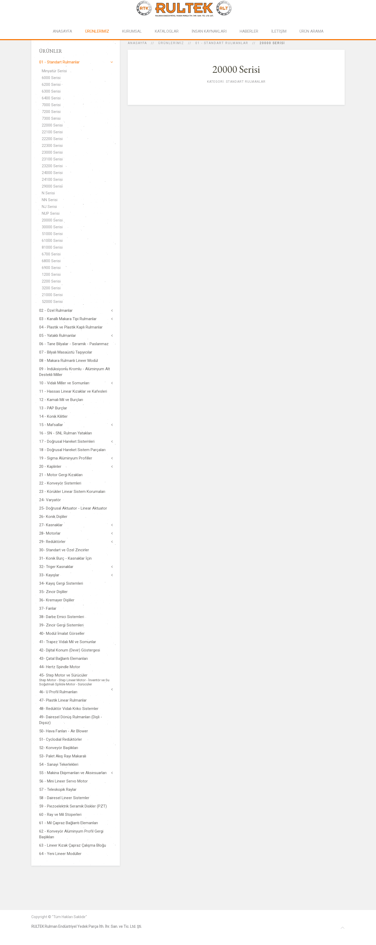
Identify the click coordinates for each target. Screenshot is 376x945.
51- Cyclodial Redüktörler (60, 739)
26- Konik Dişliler (53, 516)
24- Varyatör (50, 500)
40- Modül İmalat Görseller (62, 633)
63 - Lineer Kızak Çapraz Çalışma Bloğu (72, 845)
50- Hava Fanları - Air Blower (63, 731)
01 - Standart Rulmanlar (221, 43)
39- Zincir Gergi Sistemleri (61, 625)
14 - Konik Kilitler (53, 416)
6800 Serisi (51, 261)
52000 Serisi (52, 301)
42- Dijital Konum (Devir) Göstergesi (69, 650)
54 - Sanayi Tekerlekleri (58, 764)
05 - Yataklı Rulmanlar (57, 335)
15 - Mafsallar (51, 424)
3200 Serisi (51, 288)
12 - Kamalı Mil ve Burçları (61, 399)
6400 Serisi (51, 98)
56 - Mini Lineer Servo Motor (63, 781)
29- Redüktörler (52, 541)
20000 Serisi (52, 220)
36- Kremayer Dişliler (56, 600)
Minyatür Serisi (54, 71)
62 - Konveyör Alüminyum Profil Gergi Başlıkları (71, 834)
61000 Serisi (52, 240)
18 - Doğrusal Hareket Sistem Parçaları (72, 449)
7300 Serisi (51, 118)
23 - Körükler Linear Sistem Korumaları (72, 491)
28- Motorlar (50, 533)
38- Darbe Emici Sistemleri (61, 616)
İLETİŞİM (278, 31)
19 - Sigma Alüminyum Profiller (65, 458)
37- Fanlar (47, 608)
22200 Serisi (52, 138)
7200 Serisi (51, 111)
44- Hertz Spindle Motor (59, 667)
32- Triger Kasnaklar (56, 566)
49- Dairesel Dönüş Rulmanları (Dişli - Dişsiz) (70, 720)
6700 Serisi (51, 254)
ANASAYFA (62, 31)
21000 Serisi (52, 294)
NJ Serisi (49, 206)
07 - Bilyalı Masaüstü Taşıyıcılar (65, 352)
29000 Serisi (52, 186)
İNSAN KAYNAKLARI (209, 31)
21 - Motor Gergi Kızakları (61, 474)
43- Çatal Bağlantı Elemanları (63, 658)
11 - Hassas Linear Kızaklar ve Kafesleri (73, 391)
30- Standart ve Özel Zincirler (64, 550)
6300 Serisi (51, 91)
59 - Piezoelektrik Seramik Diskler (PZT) (73, 806)
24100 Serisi (52, 179)
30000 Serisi (52, 227)
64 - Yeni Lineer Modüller (60, 853)
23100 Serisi (52, 159)
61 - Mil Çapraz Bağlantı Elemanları (68, 823)
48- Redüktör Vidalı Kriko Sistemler (68, 708)
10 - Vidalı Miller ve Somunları (64, 383)
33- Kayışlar (49, 575)
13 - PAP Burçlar (53, 408)
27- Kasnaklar (51, 525)
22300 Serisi (52, 145)
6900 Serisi (51, 267)
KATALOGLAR (167, 31)
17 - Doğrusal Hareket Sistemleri (67, 441)
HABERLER (249, 31)
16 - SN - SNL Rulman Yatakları (65, 433)
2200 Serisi (51, 281)
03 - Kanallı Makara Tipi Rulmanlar (68, 318)
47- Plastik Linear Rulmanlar (63, 700)
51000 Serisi (52, 233)
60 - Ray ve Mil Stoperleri (60, 814)
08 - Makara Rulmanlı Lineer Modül (68, 360)
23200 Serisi (52, 166)
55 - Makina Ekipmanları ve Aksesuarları (73, 772)
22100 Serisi (52, 132)
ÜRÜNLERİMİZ (97, 31)
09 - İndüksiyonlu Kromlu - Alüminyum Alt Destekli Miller (74, 372)
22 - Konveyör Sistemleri (60, 483)
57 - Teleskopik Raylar (58, 789)
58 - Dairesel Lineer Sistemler (64, 798)
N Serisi (48, 193)
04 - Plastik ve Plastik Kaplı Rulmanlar (71, 327)
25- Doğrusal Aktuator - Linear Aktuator (73, 508)
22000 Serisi (52, 125)
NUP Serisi (51, 213)
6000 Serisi (51, 77)
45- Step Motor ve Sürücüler (75, 679)
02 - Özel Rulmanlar (56, 310)
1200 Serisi (51, 274)
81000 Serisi (52, 247)
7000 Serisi (51, 105)
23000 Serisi (52, 152)
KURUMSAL (132, 31)
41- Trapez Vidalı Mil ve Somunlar (67, 641)
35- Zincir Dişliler (53, 591)
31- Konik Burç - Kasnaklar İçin (65, 558)
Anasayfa (137, 43)
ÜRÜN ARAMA (311, 31)
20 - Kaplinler (50, 466)
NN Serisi (49, 200)
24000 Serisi (52, 172)
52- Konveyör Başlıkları (58, 747)
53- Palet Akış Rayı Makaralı (62, 756)
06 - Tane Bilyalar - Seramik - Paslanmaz (74, 344)
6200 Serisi (51, 84)
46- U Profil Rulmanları (58, 692)
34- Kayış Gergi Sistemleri (61, 583)
